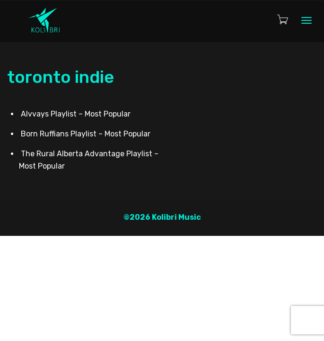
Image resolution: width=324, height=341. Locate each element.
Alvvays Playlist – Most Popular (76, 113)
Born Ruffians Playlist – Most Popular (85, 133)
